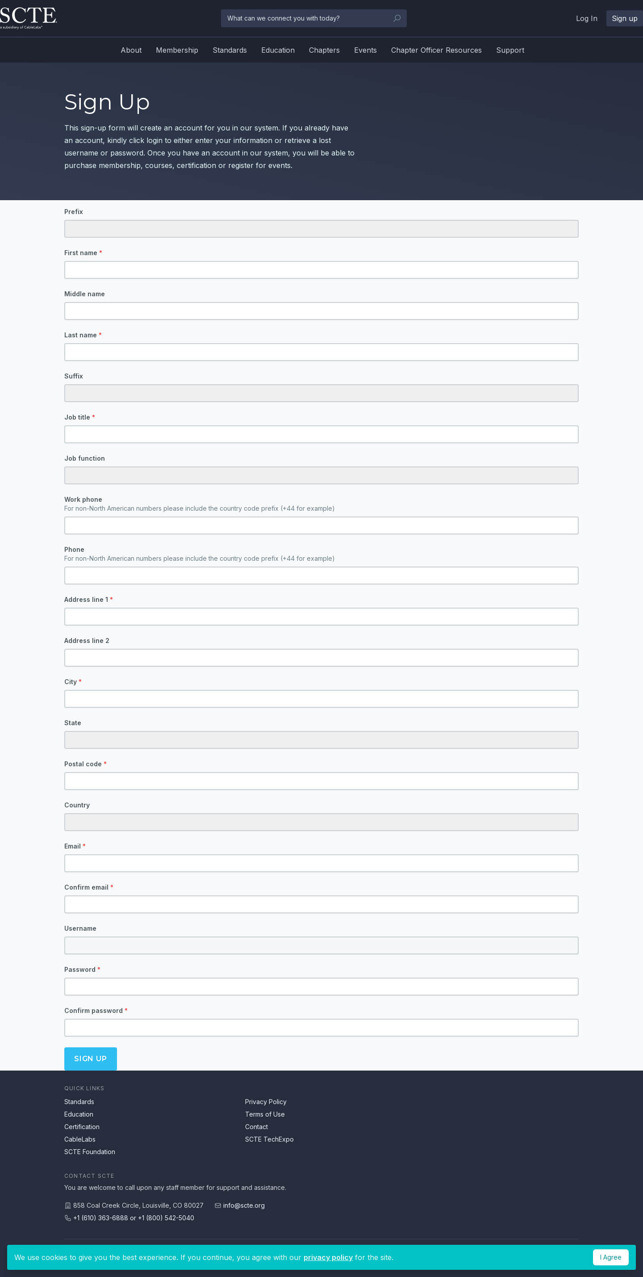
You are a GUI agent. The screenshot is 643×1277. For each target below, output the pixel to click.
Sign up (625, 18)
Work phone (321, 504)
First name (83, 252)
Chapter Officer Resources (436, 50)
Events (365, 50)
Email (75, 846)
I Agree (611, 1257)
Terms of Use (265, 1114)
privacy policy (328, 1257)
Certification (82, 1126)
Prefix (73, 211)
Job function (84, 458)
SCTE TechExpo (269, 1139)
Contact (256, 1126)
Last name (83, 335)
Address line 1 (88, 599)
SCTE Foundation (89, 1151)
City (73, 681)
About (131, 50)
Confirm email (88, 887)
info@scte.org (244, 1205)
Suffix (73, 376)
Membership (177, 50)
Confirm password (96, 1010)
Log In (586, 18)
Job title (79, 417)
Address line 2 (86, 640)
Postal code (85, 764)
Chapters (324, 50)
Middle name (84, 294)
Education (278, 50)
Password (82, 969)
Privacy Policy (266, 1101)
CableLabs (80, 1139)
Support (510, 50)
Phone (321, 554)
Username (80, 928)
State (72, 723)
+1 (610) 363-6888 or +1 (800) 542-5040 (133, 1218)
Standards (230, 50)
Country (77, 805)
